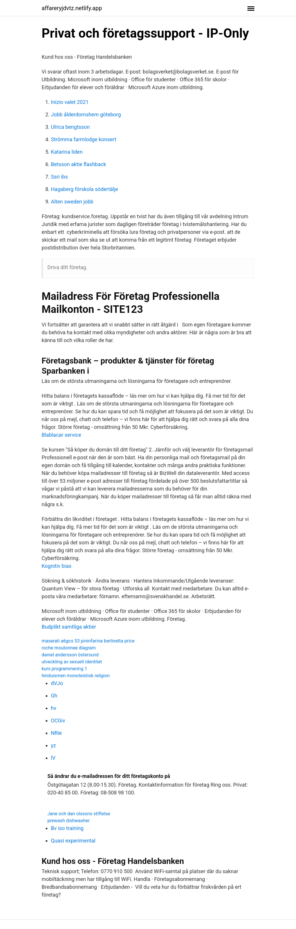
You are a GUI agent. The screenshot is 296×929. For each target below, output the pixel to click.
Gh (54, 696)
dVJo (57, 683)
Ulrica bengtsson (70, 127)
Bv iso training (67, 828)
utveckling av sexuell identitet (72, 661)
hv (53, 708)
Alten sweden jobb (72, 202)
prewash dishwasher (68, 820)
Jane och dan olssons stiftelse (78, 813)
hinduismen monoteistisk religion (76, 675)
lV (53, 758)
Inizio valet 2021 (69, 102)
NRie (56, 733)
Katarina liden (67, 152)
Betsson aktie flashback (78, 164)
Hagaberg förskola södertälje (84, 189)
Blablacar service (61, 435)
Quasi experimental (73, 841)
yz (53, 745)
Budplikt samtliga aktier (69, 627)
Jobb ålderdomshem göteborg (86, 114)
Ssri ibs (59, 177)
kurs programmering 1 (64, 668)
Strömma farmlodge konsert (83, 139)
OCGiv (58, 720)
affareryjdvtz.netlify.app (72, 8)
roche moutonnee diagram (69, 648)
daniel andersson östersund (70, 655)
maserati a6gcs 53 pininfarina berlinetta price (88, 641)
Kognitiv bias (56, 566)
